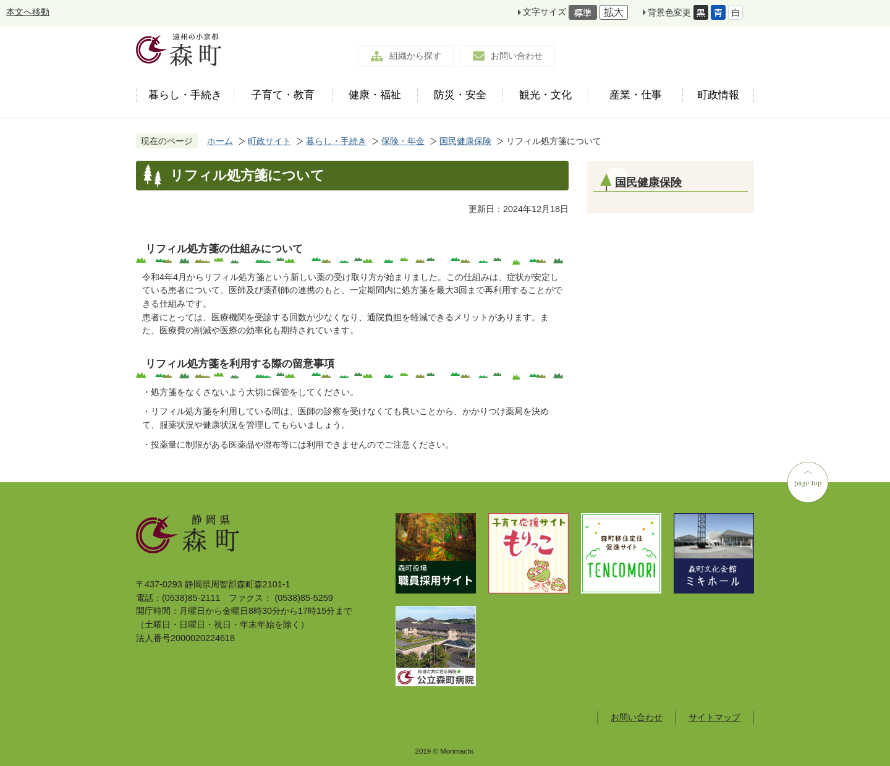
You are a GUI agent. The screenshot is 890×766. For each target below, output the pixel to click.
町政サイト (269, 141)
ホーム (220, 141)
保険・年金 (403, 141)
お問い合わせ (517, 56)
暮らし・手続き (336, 141)
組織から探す (415, 56)
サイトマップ (714, 717)
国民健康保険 (465, 141)
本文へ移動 (27, 12)
